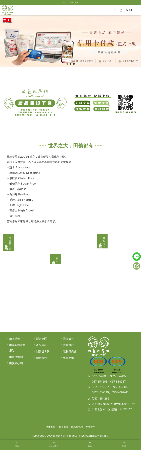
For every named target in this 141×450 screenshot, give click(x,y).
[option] (70, 41)
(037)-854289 (100, 398)
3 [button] (74, 64)
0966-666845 (120, 387)
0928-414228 (100, 392)
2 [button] (70, 64)
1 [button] (67, 64)
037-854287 (118, 381)
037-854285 (99, 376)
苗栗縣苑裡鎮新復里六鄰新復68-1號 (113, 404)
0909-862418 (120, 392)
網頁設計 (94, 435)
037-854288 (100, 381)
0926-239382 (100, 387)
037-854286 (118, 376)
